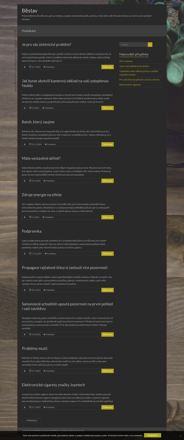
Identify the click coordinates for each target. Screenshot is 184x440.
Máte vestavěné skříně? (41, 158)
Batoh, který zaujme (38, 122)
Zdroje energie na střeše (42, 194)
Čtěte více (107, 67)
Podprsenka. (32, 231)
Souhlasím (153, 435)
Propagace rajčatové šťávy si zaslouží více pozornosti (65, 267)
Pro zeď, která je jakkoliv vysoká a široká (139, 79)
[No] (180, 435)
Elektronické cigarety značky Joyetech (53, 385)
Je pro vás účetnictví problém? (46, 44)
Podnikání (50, 67)
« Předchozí (31, 420)
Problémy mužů (34, 348)
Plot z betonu (126, 61)
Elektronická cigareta (130, 84)
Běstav (29, 10)
